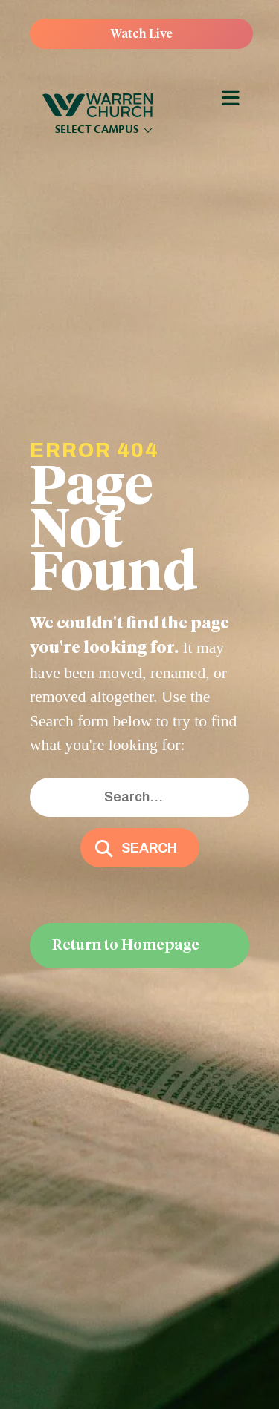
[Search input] (139, 797)
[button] (139, 847)
